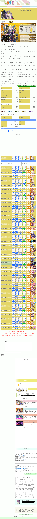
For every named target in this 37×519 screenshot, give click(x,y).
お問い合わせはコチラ (26, 516)
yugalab (1, 6)
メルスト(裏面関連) (20, 481)
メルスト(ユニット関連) (27, 496)
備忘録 (23, 491)
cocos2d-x (22, 498)
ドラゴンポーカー (29, 498)
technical (24, 6)
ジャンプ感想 (18, 496)
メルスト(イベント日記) (31, 483)
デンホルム (21, 487)
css (32, 492)
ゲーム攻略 (26, 479)
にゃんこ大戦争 (27, 487)
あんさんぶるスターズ (30, 494)
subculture (17, 6)
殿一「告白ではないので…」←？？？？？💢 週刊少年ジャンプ (22, 461)
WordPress (30, 490)
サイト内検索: (20, 385)
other (31, 6)
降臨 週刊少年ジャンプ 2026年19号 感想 (20, 452)
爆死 (17, 491)
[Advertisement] (18, 146)
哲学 (17, 485)
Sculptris (25, 485)
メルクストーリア (28, 481)
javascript (21, 485)
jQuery (33, 489)
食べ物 (31, 479)
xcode (29, 492)
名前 (2, 354)
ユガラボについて (19, 479)
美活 (26, 491)
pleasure (9, 6)
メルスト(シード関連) (20, 494)
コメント (2, 352)
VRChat (32, 485)
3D (32, 487)
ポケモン (18, 498)
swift (20, 490)
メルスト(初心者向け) (20, 483)
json (29, 485)
